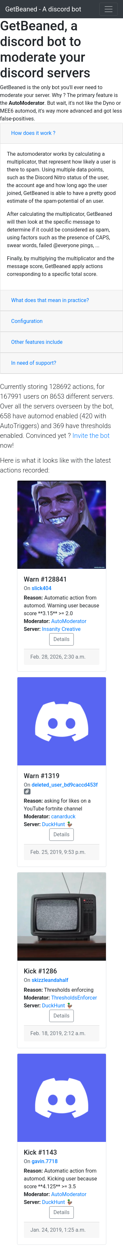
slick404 (41, 588)
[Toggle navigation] (108, 9)
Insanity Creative (61, 629)
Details (61, 639)
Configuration (27, 321)
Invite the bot (91, 436)
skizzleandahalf (49, 980)
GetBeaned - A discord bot (43, 9)
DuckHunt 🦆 (57, 824)
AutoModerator (68, 621)
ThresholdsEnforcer (74, 998)
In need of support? (33, 363)
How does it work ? (33, 133)
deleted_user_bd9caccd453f (64, 785)
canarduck (63, 816)
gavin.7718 (44, 1161)
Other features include (37, 342)
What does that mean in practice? (50, 300)
